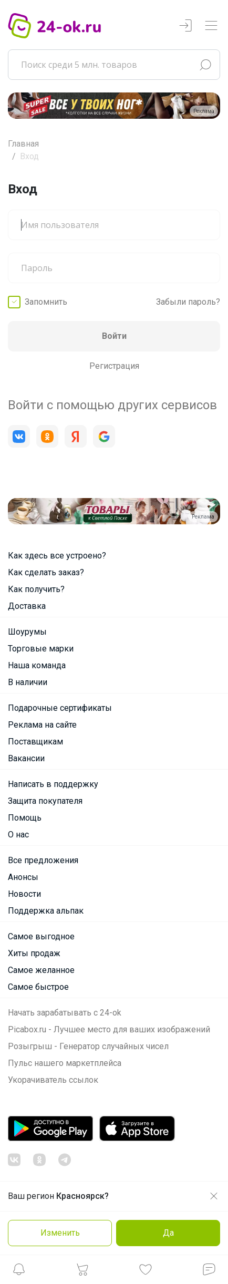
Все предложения (43, 860)
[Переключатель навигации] (211, 26)
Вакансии (26, 758)
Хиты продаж (34, 953)
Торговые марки (41, 649)
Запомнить (46, 302)
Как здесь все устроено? (57, 556)
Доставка (27, 606)
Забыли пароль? (188, 302)
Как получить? (36, 589)
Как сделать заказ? (46, 572)
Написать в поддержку (53, 784)
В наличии (27, 682)
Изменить (60, 1233)
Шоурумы (27, 632)
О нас (18, 835)
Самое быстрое (38, 987)
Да (168, 1233)
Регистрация (114, 366)
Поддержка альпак (46, 911)
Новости (24, 894)
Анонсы (23, 877)
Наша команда (37, 665)
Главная (23, 144)
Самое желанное (41, 970)
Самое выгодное (41, 936)
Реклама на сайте (42, 725)
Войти (114, 336)
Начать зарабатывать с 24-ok (64, 1013)
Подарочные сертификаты (60, 708)
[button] (19, 1272)
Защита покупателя (45, 801)
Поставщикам (35, 742)
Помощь (25, 818)
